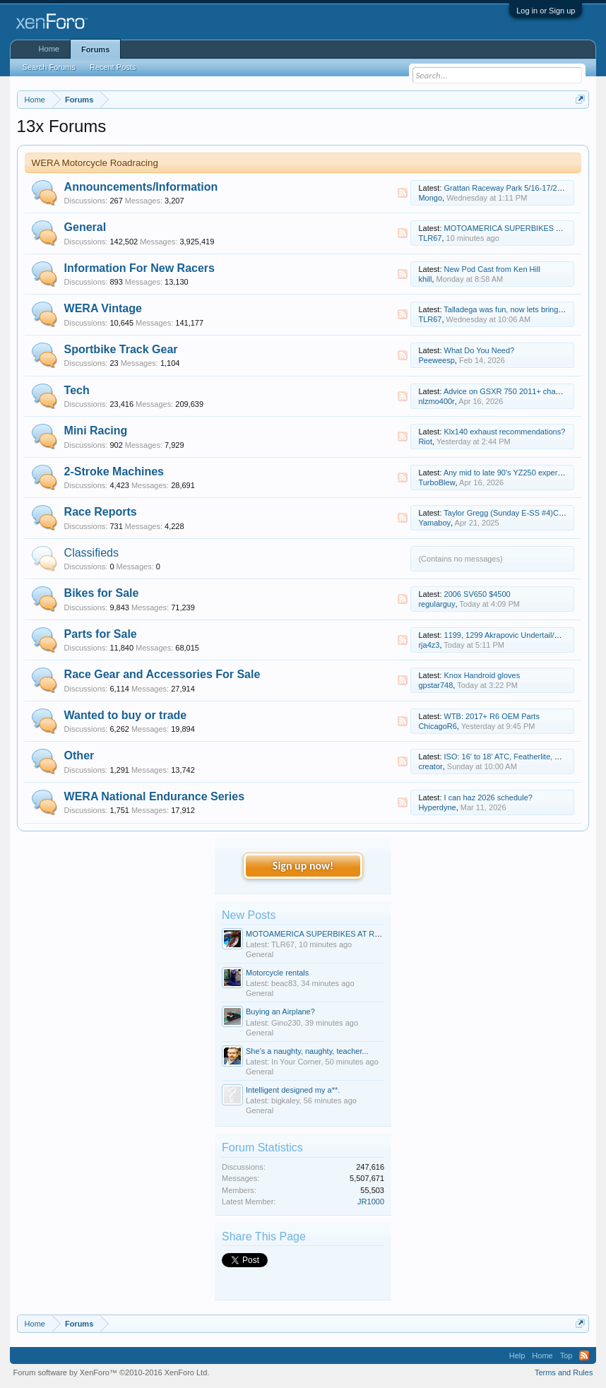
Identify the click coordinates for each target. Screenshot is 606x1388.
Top (566, 1355)
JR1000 (370, 1201)
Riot (425, 441)
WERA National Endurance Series (154, 796)
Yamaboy (434, 522)
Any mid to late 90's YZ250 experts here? (515, 472)
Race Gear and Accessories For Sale (162, 674)
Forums (95, 49)
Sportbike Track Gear (121, 349)
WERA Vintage (103, 308)
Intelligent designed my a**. (293, 1090)
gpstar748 (435, 685)
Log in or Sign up (545, 10)
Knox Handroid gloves (482, 675)
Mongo (430, 198)
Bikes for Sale (101, 593)
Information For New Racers (139, 268)
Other (79, 755)
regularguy (436, 604)
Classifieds (91, 553)
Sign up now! (303, 865)
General (85, 227)
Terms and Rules (564, 1372)
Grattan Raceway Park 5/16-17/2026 (507, 188)
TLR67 (429, 238)
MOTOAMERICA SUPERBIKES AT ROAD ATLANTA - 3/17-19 (353, 934)
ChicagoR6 (437, 726)
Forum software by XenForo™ (111, 1372)
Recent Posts (113, 67)
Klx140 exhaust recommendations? (505, 431)
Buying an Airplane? (280, 1011)
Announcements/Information (141, 187)
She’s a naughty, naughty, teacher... (307, 1051)
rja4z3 (428, 645)
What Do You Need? (479, 350)
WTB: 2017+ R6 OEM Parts (492, 716)
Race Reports (100, 512)
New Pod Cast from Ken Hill (492, 269)
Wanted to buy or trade (125, 715)
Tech (77, 390)
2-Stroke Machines (114, 471)
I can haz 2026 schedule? (488, 797)
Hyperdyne (437, 807)
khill (425, 279)
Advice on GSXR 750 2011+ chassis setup (517, 391)
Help (517, 1355)
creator (430, 766)
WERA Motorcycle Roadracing (95, 163)
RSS (403, 193)
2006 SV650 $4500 (477, 594)
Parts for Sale (100, 634)
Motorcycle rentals (277, 972)
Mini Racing (96, 431)
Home (49, 49)
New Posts (248, 915)
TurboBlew (436, 482)
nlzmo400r (436, 401)
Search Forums (49, 67)
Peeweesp (436, 360)
